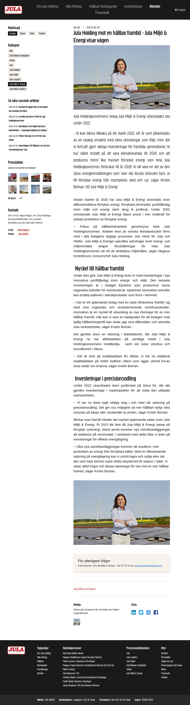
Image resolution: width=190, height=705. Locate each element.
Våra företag (42, 657)
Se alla (15, 198)
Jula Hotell (14, 74)
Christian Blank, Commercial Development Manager (84, 677)
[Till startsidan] (13, 10)
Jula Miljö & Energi (17, 84)
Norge (22, 33)
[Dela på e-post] (148, 612)
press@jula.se (23, 230)
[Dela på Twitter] (141, 612)
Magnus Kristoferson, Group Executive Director (82, 657)
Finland (42, 33)
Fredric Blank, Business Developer (77, 681)
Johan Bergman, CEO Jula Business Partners (81, 685)
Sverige (13, 33)
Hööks (12, 60)
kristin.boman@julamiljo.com (148, 565)
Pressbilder (165, 657)
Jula (11, 65)
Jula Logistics (15, 79)
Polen (32, 33)
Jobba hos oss (167, 661)
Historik (164, 677)
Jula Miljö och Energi (84, 589)
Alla (11, 51)
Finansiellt (165, 673)
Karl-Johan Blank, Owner (73, 653)
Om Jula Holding (44, 653)
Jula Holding (15, 70)
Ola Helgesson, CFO (71, 673)
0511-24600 (23, 234)
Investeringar (42, 669)
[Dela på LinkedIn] (133, 612)
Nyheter (40, 673)
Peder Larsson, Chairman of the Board (79, 661)
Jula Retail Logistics (18, 89)
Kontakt (164, 653)
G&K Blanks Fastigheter (19, 55)
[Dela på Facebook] (156, 612)
